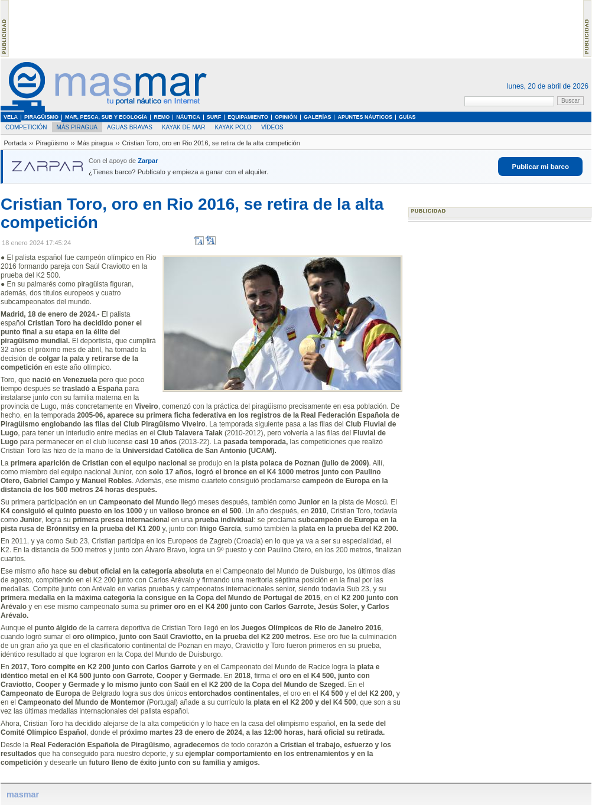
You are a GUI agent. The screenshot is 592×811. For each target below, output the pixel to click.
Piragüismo (51, 142)
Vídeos (272, 127)
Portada (15, 142)
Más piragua (77, 127)
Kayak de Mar (184, 127)
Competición (26, 127)
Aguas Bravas (129, 127)
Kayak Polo (232, 127)
